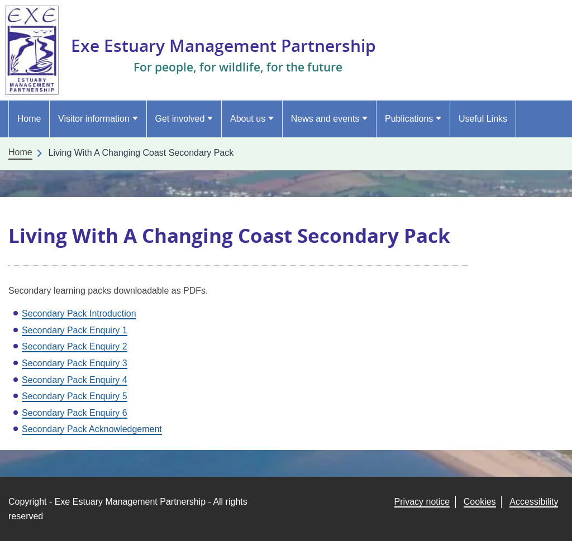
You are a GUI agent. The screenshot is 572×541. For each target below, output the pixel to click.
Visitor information (94, 118)
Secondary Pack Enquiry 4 (74, 380)
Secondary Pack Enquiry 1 (74, 330)
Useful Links (483, 118)
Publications (409, 118)
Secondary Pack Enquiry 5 (74, 396)
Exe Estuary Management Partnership (234, 45)
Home (29, 118)
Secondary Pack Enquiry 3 (74, 363)
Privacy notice (422, 501)
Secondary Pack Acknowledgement (92, 429)
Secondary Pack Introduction (79, 313)
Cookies (480, 501)
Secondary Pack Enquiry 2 (74, 346)
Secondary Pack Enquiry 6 (74, 413)
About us (247, 118)
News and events (325, 118)
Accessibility (533, 501)
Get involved (179, 118)
